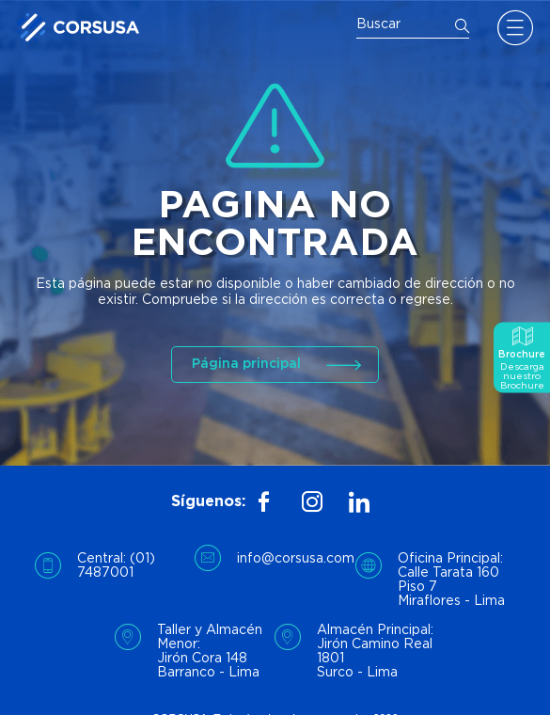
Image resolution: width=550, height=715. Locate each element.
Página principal (246, 364)
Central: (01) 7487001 (116, 566)
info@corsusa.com (295, 558)
